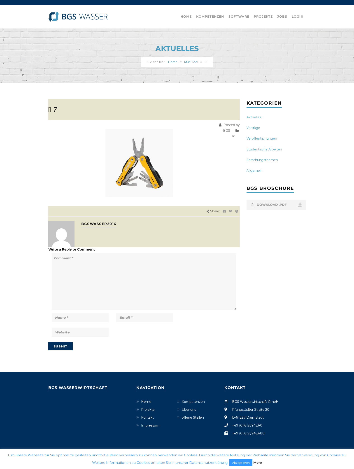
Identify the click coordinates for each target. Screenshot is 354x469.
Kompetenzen (210, 16)
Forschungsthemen (262, 160)
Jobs (282, 16)
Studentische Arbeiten (264, 149)
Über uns (189, 410)
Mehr (257, 462)
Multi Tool (191, 62)
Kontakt (147, 417)
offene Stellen (193, 417)
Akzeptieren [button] (241, 462)
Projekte (263, 16)
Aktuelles (254, 117)
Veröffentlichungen (262, 138)
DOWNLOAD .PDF (277, 205)
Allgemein (255, 171)
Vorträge (253, 128)
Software (238, 16)
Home (186, 16)
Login (297, 16)
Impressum (150, 425)
